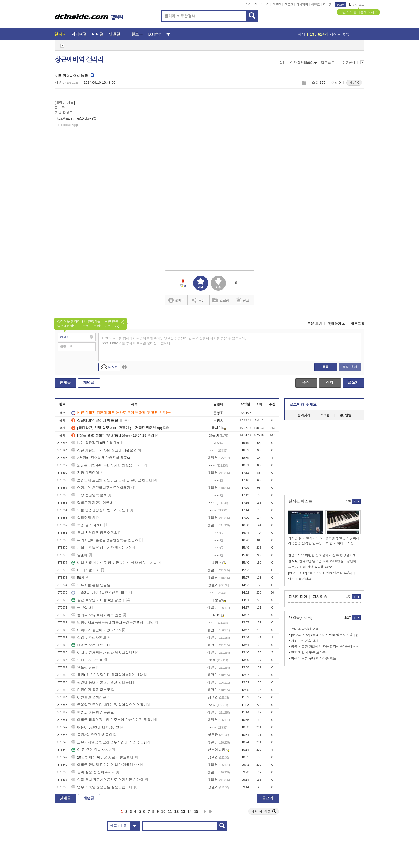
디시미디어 (298, 597)
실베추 (176, 300)
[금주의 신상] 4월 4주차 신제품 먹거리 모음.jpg (321, 573)
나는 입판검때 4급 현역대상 (95, 443)
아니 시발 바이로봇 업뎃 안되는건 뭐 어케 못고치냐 (114, 563)
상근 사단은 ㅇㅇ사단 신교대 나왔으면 (104, 450)
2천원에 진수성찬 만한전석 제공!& (100, 458)
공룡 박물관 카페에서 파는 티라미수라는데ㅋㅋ (325, 647)
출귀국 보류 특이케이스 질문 (96, 615)
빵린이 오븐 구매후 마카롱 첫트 (313, 658)
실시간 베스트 (300, 501)
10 (163, 811)
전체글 (65, 382)
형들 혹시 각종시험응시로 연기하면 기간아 (107, 780)
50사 (77, 578)
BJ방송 (154, 34)
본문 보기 (314, 324)
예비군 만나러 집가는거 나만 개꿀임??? (105, 765)
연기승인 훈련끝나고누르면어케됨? (101, 488)
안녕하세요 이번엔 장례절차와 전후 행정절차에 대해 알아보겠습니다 (324, 555)
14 (190, 811)
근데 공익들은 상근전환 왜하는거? (101, 548)
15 (196, 811)
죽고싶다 (81, 608)
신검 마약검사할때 (88, 638)
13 (183, 811)
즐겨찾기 (303, 415)
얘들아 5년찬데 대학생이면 (95, 727)
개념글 (88, 382)
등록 (325, 367)
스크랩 (303, 82)
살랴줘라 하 (83, 518)
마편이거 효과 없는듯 (90, 690)
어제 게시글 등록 (324, 34)
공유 (198, 300)
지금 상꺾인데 (85, 473)
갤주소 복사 (329, 63)
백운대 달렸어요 (299, 579)
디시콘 (327, 4)
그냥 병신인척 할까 (89, 495)
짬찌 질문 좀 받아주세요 (93, 772)
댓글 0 (354, 82)
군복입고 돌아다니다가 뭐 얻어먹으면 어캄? (108, 705)
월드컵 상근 (83, 667)
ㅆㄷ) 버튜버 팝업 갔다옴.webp (310, 567)
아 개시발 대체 (85, 570)
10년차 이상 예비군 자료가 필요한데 (102, 757)
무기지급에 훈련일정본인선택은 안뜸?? (105, 540)
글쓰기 (353, 382)
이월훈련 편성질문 (88, 697)
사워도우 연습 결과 (305, 641)
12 (176, 811)
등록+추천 (350, 367)
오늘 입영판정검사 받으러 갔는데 (100, 510)
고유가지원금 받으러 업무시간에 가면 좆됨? (108, 742)
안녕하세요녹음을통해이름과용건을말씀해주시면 (112, 623)
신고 (242, 300)
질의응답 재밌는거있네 (92, 503)
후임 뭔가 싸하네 (87, 525)
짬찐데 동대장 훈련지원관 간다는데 (101, 682)
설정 (282, 63)
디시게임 (302, 4)
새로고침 (357, 324)
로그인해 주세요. (303, 404)
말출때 (79, 555)
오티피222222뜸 (87, 660)
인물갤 (277, 4)
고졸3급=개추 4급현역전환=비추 (99, 593)
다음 (205, 811)
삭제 (329, 382)
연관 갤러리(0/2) (303, 63)
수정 (306, 382)
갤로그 (288, 4)
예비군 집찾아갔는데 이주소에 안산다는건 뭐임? (112, 720)
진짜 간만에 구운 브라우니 (310, 652)
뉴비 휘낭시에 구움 (305, 629)
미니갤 (265, 4)
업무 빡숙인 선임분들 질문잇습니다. (102, 787)
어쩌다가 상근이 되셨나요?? (96, 630)
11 (170, 811)
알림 (345, 415)
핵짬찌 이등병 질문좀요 (92, 712)
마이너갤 (251, 4)
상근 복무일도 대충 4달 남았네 (98, 600)
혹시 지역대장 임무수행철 (94, 533)
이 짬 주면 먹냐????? (91, 750)
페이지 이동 (263, 811)
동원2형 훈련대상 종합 (91, 735)
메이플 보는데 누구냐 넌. (93, 645)
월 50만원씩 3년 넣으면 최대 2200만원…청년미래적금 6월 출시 (324, 561)
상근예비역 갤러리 (79, 59)
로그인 (340, 4)
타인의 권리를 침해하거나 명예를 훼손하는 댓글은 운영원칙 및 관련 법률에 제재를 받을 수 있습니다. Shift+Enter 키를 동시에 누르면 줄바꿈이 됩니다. (174, 341)
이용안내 (348, 63)
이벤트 (315, 4)
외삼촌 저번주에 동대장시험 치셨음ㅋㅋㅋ (107, 465)
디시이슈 (319, 597)
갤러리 (60, 34)
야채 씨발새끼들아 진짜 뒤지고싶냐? (102, 652)
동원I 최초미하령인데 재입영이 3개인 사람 (107, 675)
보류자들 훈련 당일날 (90, 585)
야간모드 (356, 4)
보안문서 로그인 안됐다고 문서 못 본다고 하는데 (112, 480)
